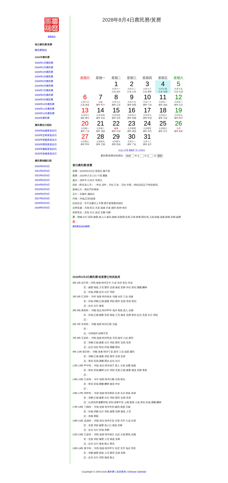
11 (163, 97)
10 (147, 97)
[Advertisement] (47, 361)
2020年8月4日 (42, 166)
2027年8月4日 (42, 198)
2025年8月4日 (42, 189)
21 (100, 123)
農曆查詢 (51, 37)
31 (147, 136)
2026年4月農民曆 (44, 76)
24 (147, 123)
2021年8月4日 (42, 171)
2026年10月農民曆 (44, 104)
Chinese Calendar (137, 471)
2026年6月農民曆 (44, 85)
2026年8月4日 (42, 194)
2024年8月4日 (42, 184)
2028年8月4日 (42, 203)
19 (178, 110)
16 (131, 110)
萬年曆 (110, 471)
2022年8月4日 (42, 175)
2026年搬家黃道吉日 (46, 149)
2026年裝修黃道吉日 (46, 153)
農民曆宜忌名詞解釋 (81, 226)
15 (116, 110)
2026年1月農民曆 (44, 63)
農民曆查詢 (41, 50)
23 (131, 123)
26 (178, 123)
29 (116, 136)
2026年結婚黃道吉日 (46, 130)
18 (163, 110)
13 (85, 110)
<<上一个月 (123, 150)
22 (116, 123)
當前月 (132, 150)
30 (131, 136)
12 (178, 97)
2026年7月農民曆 (44, 90)
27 (85, 136)
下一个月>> (140, 150)
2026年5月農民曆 (44, 81)
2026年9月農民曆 (44, 99)
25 (163, 123)
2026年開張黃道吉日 (46, 144)
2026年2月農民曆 (44, 67)
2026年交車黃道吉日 (46, 135)
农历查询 (121, 471)
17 (147, 110)
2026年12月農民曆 (44, 113)
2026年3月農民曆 (44, 72)
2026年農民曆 (42, 118)
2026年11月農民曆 (44, 108)
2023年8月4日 (42, 180)
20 (85, 123)
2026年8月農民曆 (44, 95)
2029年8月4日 (42, 207)
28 (100, 136)
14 (100, 110)
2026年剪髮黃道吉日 (46, 140)
